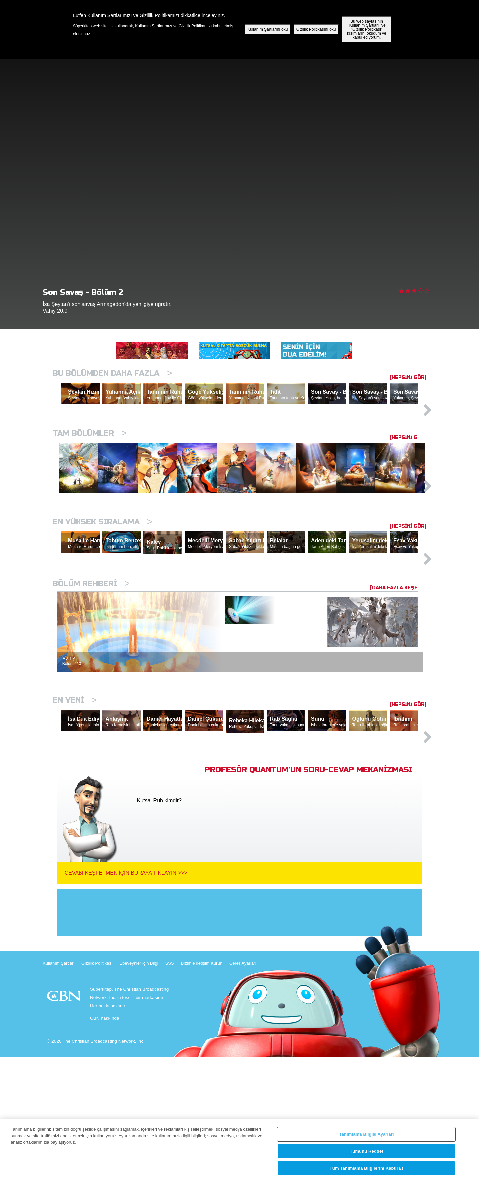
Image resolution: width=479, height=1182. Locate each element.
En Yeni (75, 793)
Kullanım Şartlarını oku (267, 29)
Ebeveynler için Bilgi (138, 1088)
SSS (169, 1088)
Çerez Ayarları (242, 1088)
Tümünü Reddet (366, 1151)
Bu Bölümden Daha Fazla (112, 373)
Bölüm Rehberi (91, 677)
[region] (239, 1150)
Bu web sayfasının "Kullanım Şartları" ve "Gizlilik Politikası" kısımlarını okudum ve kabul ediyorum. (366, 29)
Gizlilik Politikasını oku (316, 29)
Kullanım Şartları (59, 1088)
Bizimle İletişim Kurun (201, 1088)
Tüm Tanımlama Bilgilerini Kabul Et (366, 1168)
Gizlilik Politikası (96, 1088)
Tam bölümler (90, 462)
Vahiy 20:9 (55, 311)
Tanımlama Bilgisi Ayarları (366, 1134)
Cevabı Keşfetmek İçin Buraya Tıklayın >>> (126, 997)
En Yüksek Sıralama (102, 584)
